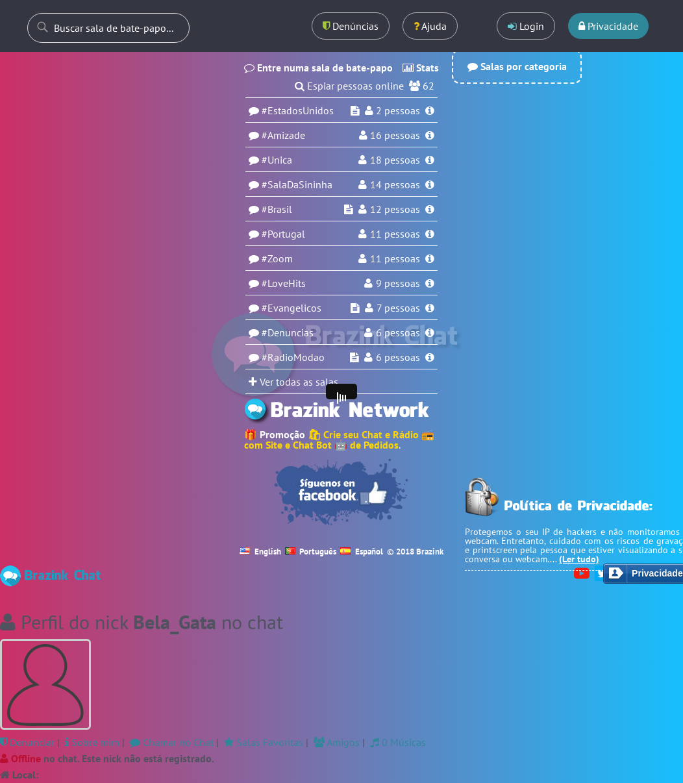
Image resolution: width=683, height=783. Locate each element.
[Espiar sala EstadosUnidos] (355, 110)
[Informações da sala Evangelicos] (429, 307)
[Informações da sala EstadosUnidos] (429, 110)
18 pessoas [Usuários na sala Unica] (395, 159)
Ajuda (430, 25)
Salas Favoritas (263, 742)
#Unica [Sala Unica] (277, 159)
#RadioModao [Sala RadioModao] (293, 357)
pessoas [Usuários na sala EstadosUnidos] (398, 110)
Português (311, 551)
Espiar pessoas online (355, 85)
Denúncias (351, 25)
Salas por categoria (517, 66)
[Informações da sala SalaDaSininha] (429, 184)
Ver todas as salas (293, 381)
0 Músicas (398, 742)
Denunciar (27, 742)
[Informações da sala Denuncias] (429, 332)
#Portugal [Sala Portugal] (283, 233)
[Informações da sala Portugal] (429, 233)
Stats (421, 67)
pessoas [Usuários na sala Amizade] (395, 135)
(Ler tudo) (579, 559)
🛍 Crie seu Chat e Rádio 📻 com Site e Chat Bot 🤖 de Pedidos (339, 439)
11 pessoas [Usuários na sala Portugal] (395, 233)
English (260, 551)
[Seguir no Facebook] (341, 492)
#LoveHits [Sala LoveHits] (284, 283)
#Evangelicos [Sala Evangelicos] (291, 307)
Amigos (337, 742)
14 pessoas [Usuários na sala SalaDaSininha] (395, 184)
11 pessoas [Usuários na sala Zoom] (395, 258)
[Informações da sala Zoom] (429, 258)
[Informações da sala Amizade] (429, 135)
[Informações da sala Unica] (429, 159)
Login (526, 25)
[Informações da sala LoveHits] (429, 283)
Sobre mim (92, 742)
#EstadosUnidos (298, 110)
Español (361, 551)
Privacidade (608, 25)
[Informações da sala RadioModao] (429, 357)
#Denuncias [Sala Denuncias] (288, 332)
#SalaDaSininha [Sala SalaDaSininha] (297, 184)
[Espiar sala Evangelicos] (355, 307)
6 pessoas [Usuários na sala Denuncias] (398, 332)
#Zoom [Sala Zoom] (277, 258)
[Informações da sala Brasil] (429, 209)
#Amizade (283, 135)
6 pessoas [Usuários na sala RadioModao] (398, 357)
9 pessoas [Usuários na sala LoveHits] (398, 283)
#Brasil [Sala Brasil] (277, 209)
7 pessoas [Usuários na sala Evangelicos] (398, 307)
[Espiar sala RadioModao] (354, 357)
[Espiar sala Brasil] (348, 209)
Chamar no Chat (172, 742)
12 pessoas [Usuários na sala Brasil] (395, 209)
